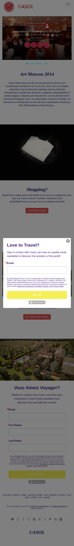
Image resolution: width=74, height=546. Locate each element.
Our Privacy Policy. (56, 286)
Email (10, 263)
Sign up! (37, 294)
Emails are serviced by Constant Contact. (33, 286)
